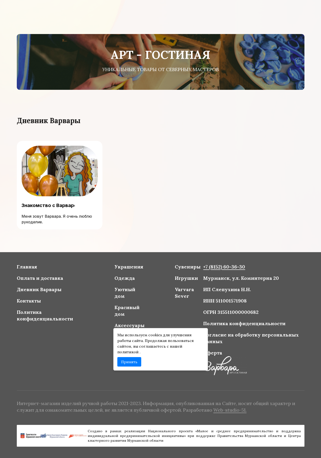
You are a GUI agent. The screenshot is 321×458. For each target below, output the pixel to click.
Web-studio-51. (228, 409)
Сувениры (186, 268)
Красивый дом (128, 311)
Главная (31, 268)
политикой (129, 351)
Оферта (211, 351)
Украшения (130, 268)
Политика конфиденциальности (48, 315)
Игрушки (185, 279)
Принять (130, 360)
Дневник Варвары (42, 290)
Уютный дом (126, 293)
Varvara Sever (183, 293)
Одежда (125, 279)
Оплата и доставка (43, 279)
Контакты (32, 301)
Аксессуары (130, 325)
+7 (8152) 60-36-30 (222, 268)
